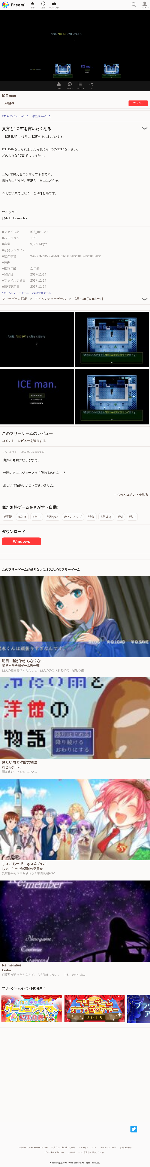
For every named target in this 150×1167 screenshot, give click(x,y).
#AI (120, 516)
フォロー (138, 103)
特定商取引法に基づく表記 (63, 1147)
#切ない (52, 516)
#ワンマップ (73, 516)
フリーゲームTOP (14, 298)
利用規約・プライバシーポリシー (33, 1147)
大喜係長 (9, 103)
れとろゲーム (11, 767)
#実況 (8, 516)
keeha (6, 970)
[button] (38, 70)
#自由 (37, 516)
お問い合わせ (126, 1147)
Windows (21, 541)
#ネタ (22, 516)
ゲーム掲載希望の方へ (54, 1152)
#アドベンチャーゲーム (15, 116)
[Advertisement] (75, 1072)
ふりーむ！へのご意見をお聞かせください (86, 1152)
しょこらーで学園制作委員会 (22, 868)
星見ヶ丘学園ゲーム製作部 (20, 665)
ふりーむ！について (87, 1147)
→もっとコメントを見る (131, 494)
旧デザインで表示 (108, 1147)
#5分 (91, 516)
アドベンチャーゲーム (50, 298)
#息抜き (106, 516)
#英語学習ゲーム (41, 116)
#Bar (132, 516)
